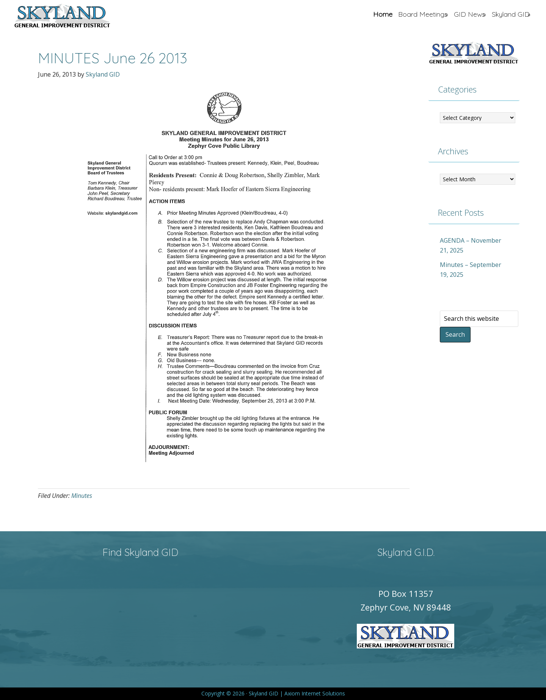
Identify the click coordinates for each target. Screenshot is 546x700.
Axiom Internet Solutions (314, 693)
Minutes (81, 495)
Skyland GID (80, 17)
